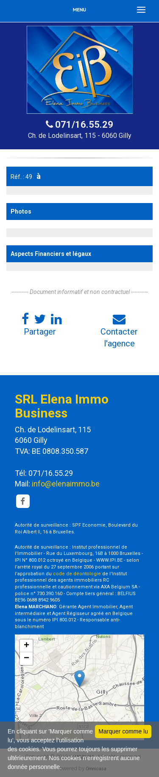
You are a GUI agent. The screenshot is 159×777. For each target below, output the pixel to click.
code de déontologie (77, 574)
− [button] (26, 658)
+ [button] (26, 646)
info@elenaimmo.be (66, 483)
